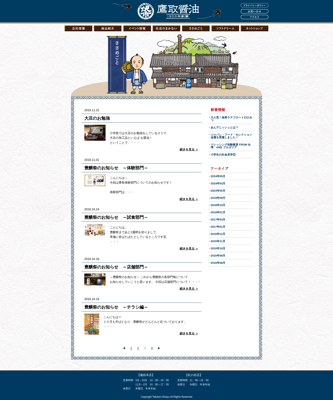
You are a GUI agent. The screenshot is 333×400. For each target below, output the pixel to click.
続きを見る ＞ (189, 149)
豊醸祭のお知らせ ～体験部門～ (116, 168)
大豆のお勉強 (99, 118)
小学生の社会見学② (223, 154)
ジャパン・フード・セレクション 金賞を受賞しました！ (233, 136)
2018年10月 (218, 205)
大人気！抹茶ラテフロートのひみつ (231, 119)
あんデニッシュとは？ (224, 127)
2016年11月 (218, 241)
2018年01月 (218, 212)
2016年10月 (218, 248)
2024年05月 (218, 176)
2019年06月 (218, 197)
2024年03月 (218, 183)
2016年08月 (218, 262)
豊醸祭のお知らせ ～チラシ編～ (116, 307)
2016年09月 (218, 255)
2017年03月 (218, 219)
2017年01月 (218, 226)
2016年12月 (218, 234)
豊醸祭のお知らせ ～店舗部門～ (116, 267)
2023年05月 (218, 190)
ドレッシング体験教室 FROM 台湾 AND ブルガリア (231, 146)
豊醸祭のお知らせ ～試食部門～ (116, 217)
